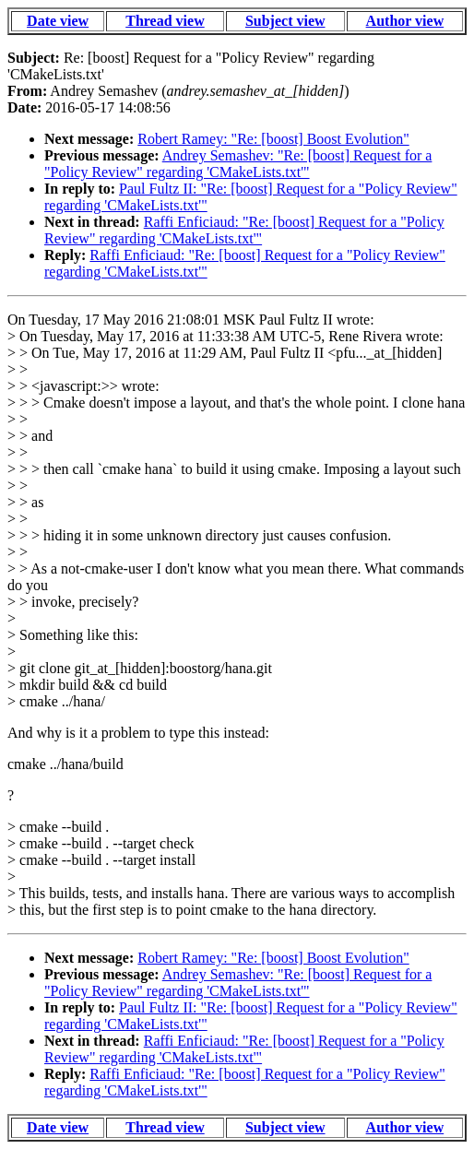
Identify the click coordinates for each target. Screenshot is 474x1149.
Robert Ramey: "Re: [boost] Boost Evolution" (273, 139)
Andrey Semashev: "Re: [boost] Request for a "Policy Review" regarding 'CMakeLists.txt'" (238, 164)
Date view (58, 21)
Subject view (285, 21)
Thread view (164, 21)
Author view (405, 21)
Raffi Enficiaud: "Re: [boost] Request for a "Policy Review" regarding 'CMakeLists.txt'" (244, 230)
